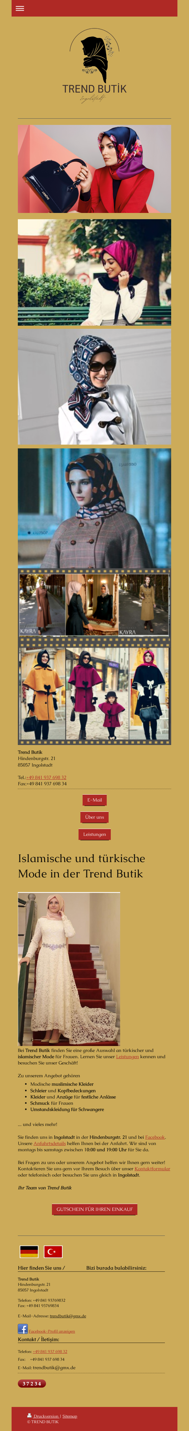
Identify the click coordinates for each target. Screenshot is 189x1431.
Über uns (94, 817)
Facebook (155, 1137)
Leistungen (94, 834)
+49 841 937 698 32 (46, 777)
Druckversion (43, 1416)
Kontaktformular (152, 1169)
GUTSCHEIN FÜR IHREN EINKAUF (95, 1209)
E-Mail (94, 800)
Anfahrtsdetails (49, 1143)
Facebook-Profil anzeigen (52, 1331)
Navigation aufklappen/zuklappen (94, 8)
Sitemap (70, 1416)
